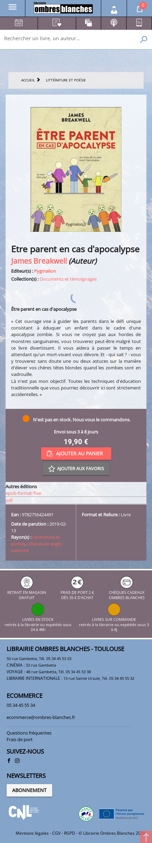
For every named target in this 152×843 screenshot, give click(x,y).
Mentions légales (32, 833)
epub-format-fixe (23, 493)
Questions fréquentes (29, 733)
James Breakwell (39, 261)
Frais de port (20, 739)
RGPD (69, 833)
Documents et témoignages (68, 279)
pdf (9, 500)
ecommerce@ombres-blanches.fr (41, 717)
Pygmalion (45, 271)
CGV (56, 833)
